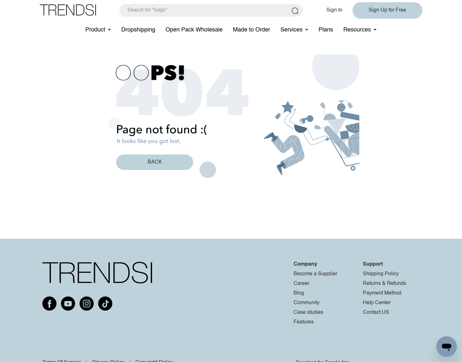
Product (95, 30)
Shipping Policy (381, 274)
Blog (299, 293)
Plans (326, 30)
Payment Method (382, 293)
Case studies (308, 312)
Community (307, 302)
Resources (357, 30)
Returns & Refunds (384, 283)
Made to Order (251, 30)
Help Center (376, 302)
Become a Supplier (315, 274)
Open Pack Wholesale (194, 30)
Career (301, 283)
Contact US (376, 312)
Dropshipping (138, 30)
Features (304, 322)
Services (291, 30)
